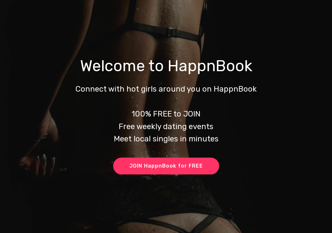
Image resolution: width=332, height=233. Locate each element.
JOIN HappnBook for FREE (166, 166)
